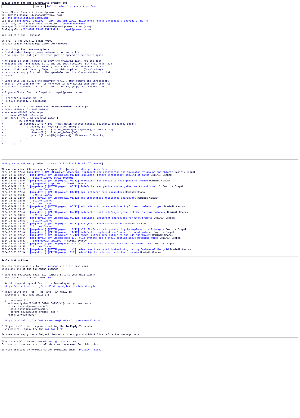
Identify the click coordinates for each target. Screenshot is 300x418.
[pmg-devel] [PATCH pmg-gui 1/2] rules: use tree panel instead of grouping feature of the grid (99, 297)
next (4, 194)
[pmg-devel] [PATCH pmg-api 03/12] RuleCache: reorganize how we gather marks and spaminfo (95, 221)
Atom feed (95, 7)
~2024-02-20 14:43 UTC (75, 194)
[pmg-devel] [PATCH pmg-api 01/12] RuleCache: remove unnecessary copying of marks (89, 208)
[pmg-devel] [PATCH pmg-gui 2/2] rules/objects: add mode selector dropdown (84, 300)
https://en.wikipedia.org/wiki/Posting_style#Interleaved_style (50, 340)
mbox (51, 330)
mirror (80, 7)
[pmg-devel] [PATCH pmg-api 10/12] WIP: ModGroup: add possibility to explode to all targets (97, 273)
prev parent (17, 194)
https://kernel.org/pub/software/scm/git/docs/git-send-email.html (52, 381)
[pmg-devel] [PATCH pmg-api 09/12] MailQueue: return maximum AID (77, 266)
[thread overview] (74, 27)
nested (71, 201)
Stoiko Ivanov (42, 225)
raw (87, 31)
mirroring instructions (59, 405)
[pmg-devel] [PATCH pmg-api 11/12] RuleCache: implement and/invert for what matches (91, 276)
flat (63, 201)
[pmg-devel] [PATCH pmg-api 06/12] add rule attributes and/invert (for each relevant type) (96, 245)
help (56, 7)
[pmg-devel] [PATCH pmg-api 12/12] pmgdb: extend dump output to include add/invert (90, 280)
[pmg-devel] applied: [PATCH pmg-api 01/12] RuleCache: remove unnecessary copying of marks (81, 24)
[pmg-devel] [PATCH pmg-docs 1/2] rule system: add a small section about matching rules (94, 283)
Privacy (84, 414)
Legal (98, 414)
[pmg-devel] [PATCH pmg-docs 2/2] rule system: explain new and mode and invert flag (91, 290)
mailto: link (54, 392)
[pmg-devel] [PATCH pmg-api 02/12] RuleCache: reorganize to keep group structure (89, 215)
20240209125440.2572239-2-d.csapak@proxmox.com (56, 34)
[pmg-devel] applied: (48, 218)
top (112, 201)
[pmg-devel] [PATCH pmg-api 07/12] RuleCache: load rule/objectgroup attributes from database (98, 252)
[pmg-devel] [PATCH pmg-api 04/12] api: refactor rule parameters (77, 228)
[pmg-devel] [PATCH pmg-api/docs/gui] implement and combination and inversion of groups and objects (100, 204)
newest (97, 194)
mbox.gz (86, 201)
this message (49, 316)
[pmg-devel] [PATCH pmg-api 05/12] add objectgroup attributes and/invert (83, 235)
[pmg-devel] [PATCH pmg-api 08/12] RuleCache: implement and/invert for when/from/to (91, 259)
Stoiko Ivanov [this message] (54, 211)
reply (30, 194)
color (67, 7)
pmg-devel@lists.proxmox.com (27, 20)
